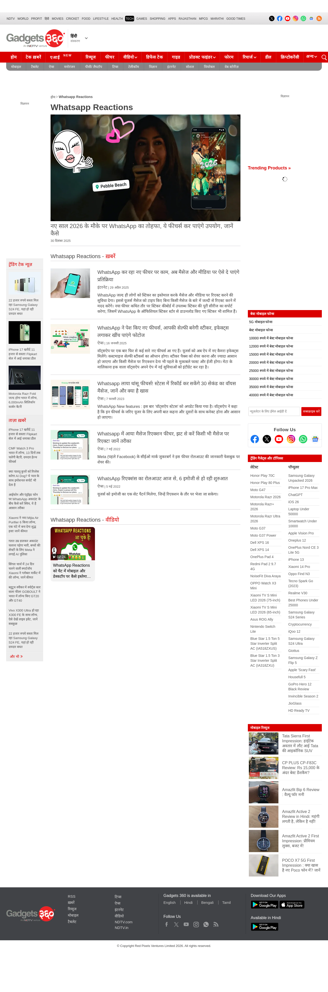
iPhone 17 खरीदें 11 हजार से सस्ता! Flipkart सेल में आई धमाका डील (23, 434)
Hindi (188, 902)
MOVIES (57, 18)
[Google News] (315, 439)
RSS (71, 896)
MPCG (203, 18)
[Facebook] (255, 439)
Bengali (207, 902)
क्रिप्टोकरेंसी (290, 57)
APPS (172, 18)
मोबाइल (16, 67)
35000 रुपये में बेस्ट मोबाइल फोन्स (271, 387)
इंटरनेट (171, 67)
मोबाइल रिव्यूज (259, 728)
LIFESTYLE (101, 18)
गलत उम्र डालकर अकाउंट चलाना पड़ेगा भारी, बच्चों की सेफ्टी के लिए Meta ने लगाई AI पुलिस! (24, 547)
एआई (61, 56)
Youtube (186, 923)
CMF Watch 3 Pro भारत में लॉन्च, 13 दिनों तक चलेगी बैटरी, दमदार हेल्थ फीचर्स (24, 454)
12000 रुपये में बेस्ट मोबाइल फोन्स (271, 346)
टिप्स (115, 67)
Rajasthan (187, 18)
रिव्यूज (91, 57)
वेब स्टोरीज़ (231, 67)
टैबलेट (35, 67)
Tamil (226, 902)
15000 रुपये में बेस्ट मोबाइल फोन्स (271, 354)
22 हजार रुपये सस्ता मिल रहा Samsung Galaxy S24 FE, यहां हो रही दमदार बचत (23, 640)
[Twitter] (267, 439)
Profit (36, 18)
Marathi (217, 18)
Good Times (235, 18)
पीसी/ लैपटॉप (93, 67)
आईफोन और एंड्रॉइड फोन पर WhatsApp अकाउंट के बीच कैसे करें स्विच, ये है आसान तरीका (25, 501)
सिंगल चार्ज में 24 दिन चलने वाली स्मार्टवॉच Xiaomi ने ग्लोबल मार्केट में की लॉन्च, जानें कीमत (24, 570)
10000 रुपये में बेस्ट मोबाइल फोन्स (271, 338)
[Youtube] (279, 439)
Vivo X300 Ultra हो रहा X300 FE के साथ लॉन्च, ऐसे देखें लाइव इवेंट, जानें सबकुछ (24, 617)
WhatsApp (206, 923)
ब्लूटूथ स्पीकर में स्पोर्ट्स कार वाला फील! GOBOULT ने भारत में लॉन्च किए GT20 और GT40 (24, 593)
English (170, 902)
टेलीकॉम (133, 67)
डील (268, 57)
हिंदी (47, 18)
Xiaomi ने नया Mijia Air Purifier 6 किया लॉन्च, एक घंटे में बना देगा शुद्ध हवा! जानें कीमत (23, 524)
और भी (16, 657)
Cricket (72, 18)
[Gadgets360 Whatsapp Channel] (303, 439)
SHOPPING (157, 18)
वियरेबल (209, 67)
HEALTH (117, 18)
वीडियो (128, 57)
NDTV (11, 18)
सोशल (190, 67)
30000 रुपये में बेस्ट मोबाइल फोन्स (271, 379)
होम (14, 57)
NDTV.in (121, 928)
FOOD (86, 18)
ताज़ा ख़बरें (17, 420)
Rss (216, 923)
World (23, 18)
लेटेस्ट (254, 467)
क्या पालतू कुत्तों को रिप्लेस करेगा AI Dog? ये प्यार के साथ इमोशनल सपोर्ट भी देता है (24, 478)
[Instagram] (291, 439)
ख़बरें (71, 902)
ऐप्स (51, 67)
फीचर (109, 57)
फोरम (228, 57)
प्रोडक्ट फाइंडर (200, 57)
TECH (130, 18)
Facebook (167, 923)
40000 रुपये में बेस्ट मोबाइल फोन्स (271, 395)
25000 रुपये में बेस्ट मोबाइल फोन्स (271, 371)
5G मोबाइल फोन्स (260, 322)
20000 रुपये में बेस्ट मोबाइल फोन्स (271, 362)
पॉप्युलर (293, 467)
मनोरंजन (69, 67)
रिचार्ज (248, 57)
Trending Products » (269, 167)
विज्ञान (153, 67)
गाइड (176, 57)
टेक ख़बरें (33, 57)
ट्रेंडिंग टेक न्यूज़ (20, 264)
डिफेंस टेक (154, 57)
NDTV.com (123, 922)
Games (141, 18)
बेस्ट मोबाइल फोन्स (261, 330)
